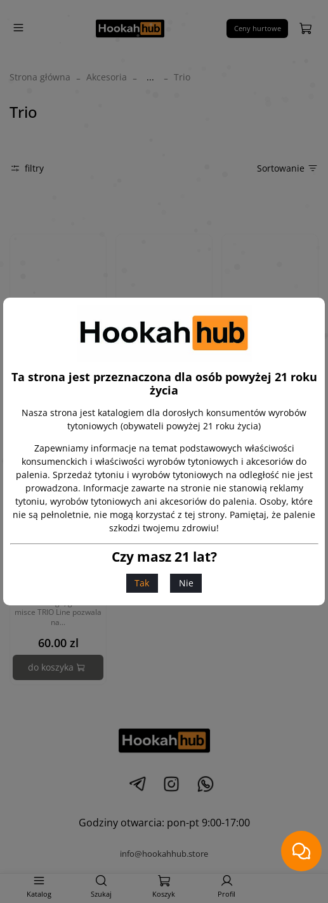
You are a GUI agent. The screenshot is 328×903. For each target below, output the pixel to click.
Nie (186, 583)
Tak (141, 583)
